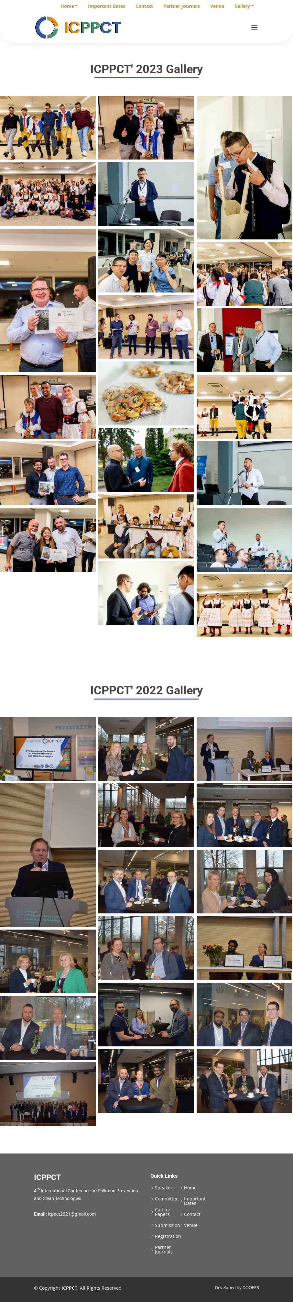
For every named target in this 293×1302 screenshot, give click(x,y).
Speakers (165, 1188)
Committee (167, 1199)
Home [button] (67, 6)
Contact (144, 6)
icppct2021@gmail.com (72, 1214)
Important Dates (106, 6)
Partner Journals (181, 6)
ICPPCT (48, 1177)
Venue (217, 6)
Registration (168, 1236)
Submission (167, 1225)
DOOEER (251, 1287)
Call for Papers (162, 1212)
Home (190, 1188)
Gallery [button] (242, 6)
